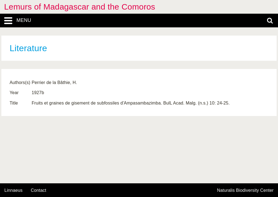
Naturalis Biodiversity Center (245, 190)
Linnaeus (13, 190)
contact (38, 190)
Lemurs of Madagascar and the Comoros (79, 6)
